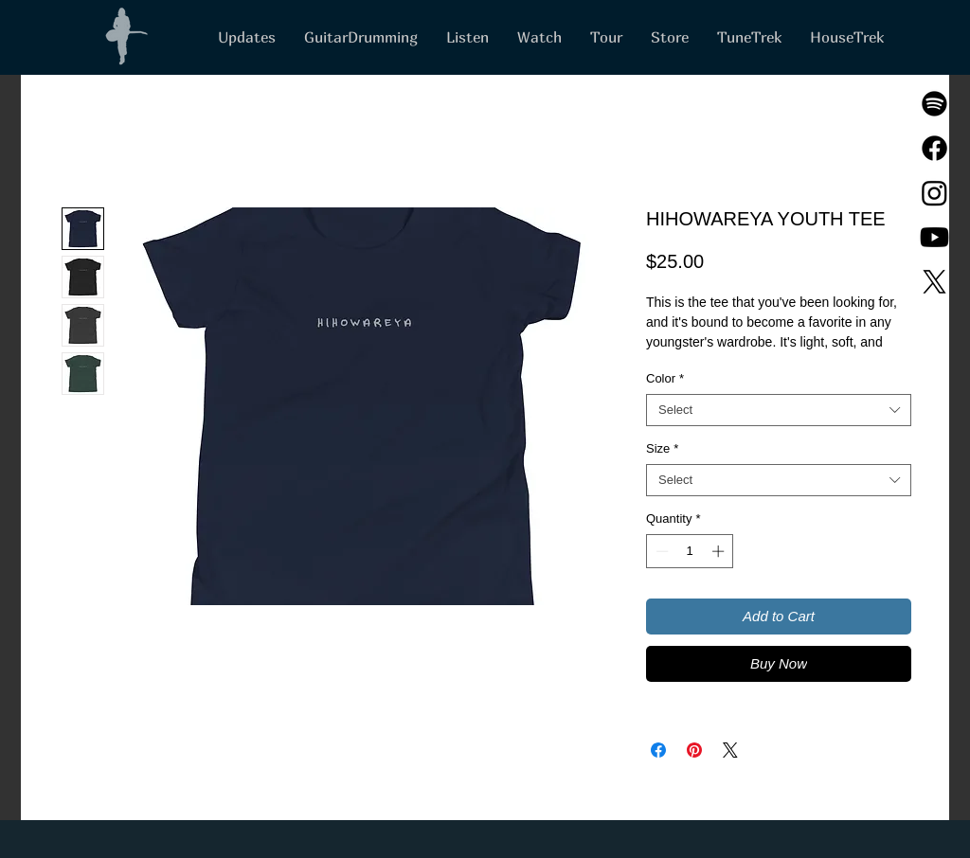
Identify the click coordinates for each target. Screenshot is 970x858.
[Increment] (720, 551)
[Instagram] (934, 192)
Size (662, 448)
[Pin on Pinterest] (694, 750)
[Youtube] (934, 237)
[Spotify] (934, 103)
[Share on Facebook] (658, 750)
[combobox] (778, 410)
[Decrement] (660, 551)
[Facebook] (934, 148)
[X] (934, 281)
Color (665, 378)
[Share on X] (730, 750)
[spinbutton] (690, 551)
